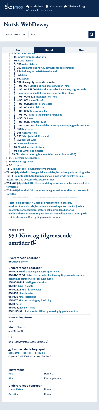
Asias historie (18, 217)
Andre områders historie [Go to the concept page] (30, 57)
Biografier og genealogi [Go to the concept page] (24, 158)
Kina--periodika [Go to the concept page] (33, 111)
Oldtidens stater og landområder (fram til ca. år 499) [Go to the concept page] (44, 154)
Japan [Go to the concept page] (23, 78)
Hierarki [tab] (49, 50)
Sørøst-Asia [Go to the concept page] (26, 140)
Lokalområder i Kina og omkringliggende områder (43, 311)
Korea (15, 304)
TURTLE (27, 353)
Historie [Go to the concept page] (15, 165)
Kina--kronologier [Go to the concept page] (35, 103)
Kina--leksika (20, 293)
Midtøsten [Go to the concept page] (25, 129)
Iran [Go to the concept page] (22, 75)
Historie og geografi (19, 202)
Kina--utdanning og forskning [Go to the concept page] (40, 114)
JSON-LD (40, 353)
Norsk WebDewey (26, 24)
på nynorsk (32, 10)
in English (46, 10)
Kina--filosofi (20, 286)
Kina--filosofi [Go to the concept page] (31, 100)
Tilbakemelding (74, 6)
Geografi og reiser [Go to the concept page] (21, 161)
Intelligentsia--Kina (27, 282)
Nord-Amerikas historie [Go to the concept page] (29, 147)
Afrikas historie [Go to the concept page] (24, 53)
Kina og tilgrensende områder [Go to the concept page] (36, 82)
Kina (10, 373)
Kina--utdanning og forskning (30, 300)
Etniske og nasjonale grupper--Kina (33, 271)
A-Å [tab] (17, 50)
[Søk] (91, 34)
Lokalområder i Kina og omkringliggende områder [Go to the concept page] (54, 125)
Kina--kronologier (24, 289)
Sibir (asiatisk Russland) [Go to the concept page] (33, 136)
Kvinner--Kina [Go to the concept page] (32, 122)
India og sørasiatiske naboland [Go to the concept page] (37, 71)
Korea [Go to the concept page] (26, 118)
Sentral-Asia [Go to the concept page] (27, 132)
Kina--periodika (22, 296)
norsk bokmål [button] (15, 34)
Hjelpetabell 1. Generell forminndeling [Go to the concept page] (31, 168)
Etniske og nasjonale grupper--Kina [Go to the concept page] (44, 85)
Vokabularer (34, 6)
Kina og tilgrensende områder (44, 217)
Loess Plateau (16, 389)
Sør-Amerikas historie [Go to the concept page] (28, 150)
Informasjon (54, 6)
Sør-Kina (13, 394)
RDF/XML (14, 353)
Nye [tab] (81, 50)
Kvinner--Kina (21, 307)
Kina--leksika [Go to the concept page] (31, 107)
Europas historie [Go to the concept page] (25, 143)
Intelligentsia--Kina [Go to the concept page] (38, 96)
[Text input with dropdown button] (58, 34)
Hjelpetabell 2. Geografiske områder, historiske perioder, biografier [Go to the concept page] (48, 172)
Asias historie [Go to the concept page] (23, 60)
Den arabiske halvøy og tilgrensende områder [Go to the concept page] (45, 67)
